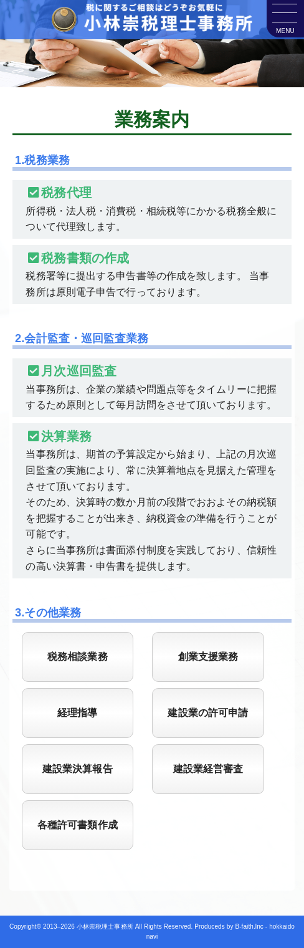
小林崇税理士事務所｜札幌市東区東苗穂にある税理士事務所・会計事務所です (152, 22)
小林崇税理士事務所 (105, 926)
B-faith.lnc (249, 926)
